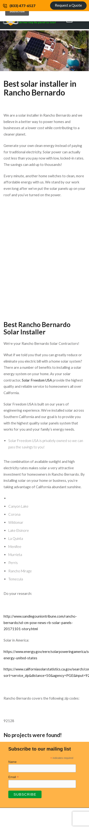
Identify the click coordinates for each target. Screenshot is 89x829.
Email (13, 777)
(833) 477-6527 (22, 6)
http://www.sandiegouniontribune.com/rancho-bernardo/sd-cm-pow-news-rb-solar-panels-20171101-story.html (40, 622)
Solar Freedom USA (37, 380)
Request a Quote (68, 5)
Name (12, 762)
